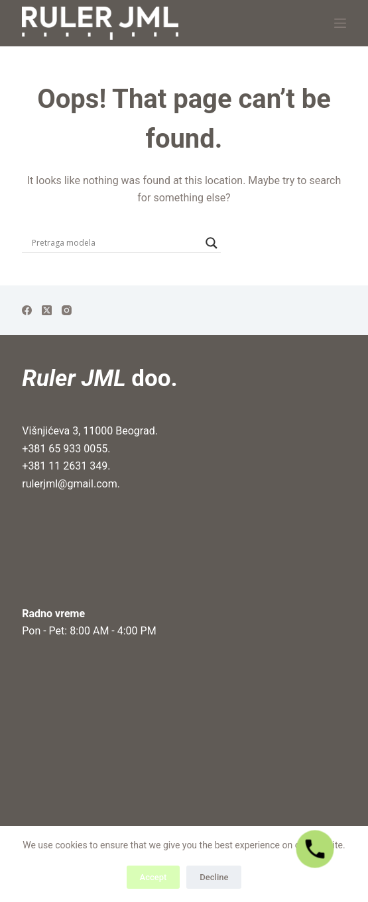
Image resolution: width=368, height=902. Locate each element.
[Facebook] (27, 310)
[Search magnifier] (211, 243)
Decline (214, 877)
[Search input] (115, 243)
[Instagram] (67, 310)
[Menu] (340, 23)
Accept (153, 877)
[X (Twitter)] (47, 310)
